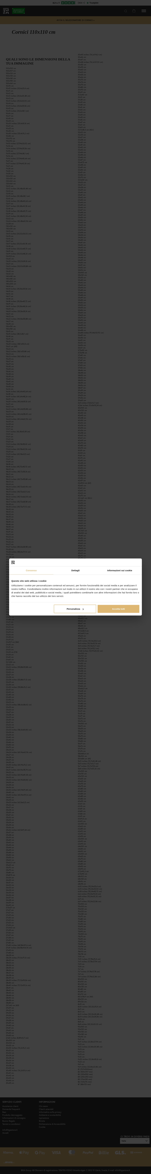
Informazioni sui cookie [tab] (119, 570)
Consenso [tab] (31, 570)
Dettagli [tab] (75, 570)
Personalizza (75, 609)
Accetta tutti (118, 609)
